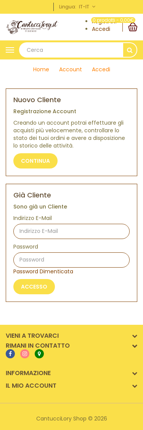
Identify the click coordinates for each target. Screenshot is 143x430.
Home (41, 69)
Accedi (101, 29)
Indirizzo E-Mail (32, 218)
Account (70, 69)
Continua (35, 161)
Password (25, 246)
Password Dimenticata (43, 271)
